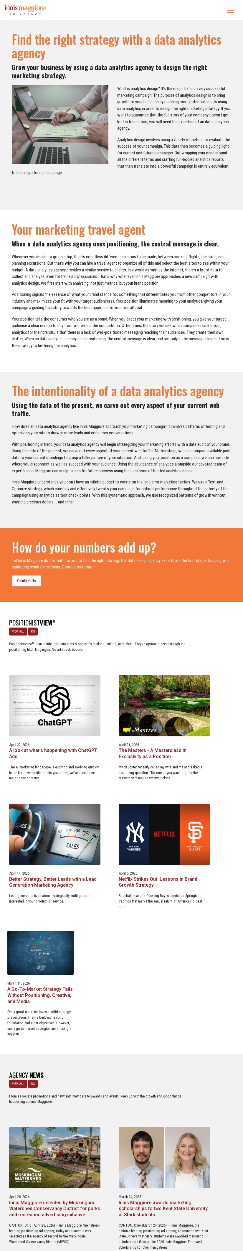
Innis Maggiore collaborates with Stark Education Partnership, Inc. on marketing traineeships (201, 1073)
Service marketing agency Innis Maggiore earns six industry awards (116, 1070)
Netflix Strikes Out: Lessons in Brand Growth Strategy (120, 792)
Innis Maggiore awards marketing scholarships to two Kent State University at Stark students (202, 935)
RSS (31, 630)
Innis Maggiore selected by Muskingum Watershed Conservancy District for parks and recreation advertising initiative (117, 938)
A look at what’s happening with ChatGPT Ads (117, 678)
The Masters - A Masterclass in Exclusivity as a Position (200, 678)
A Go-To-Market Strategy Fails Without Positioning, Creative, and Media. (202, 795)
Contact (124, 1221)
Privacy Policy (146, 1221)
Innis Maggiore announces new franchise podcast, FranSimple (36, 1070)
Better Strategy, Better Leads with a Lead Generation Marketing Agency (38, 795)
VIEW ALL (16, 630)
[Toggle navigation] (230, 10)
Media (109, 1221)
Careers (93, 1221)
